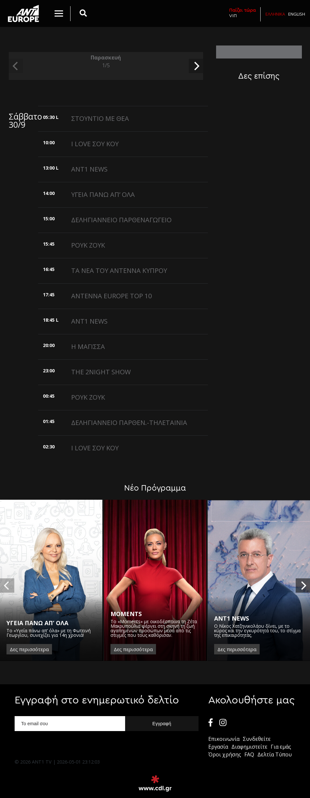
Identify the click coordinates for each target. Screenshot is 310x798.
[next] (196, 66)
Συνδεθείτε (257, 738)
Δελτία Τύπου (274, 754)
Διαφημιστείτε (249, 746)
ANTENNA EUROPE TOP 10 (111, 295)
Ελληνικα (275, 14)
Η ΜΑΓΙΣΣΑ (88, 346)
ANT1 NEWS (89, 169)
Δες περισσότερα (29, 649)
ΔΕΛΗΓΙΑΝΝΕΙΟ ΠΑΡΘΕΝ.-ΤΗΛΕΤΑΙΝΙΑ (129, 422)
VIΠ (242, 12)
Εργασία (218, 746)
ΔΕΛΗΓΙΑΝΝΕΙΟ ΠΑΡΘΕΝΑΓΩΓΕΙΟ (121, 219)
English (296, 14)
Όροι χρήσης (224, 754)
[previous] (16, 66)
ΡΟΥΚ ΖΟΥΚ (88, 245)
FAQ (249, 754)
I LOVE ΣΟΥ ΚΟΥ (95, 143)
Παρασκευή (105, 61)
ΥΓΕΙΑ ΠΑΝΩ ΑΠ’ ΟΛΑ (103, 194)
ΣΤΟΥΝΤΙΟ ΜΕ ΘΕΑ (100, 118)
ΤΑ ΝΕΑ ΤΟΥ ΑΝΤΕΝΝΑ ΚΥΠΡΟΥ (119, 270)
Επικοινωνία (223, 738)
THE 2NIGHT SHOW (101, 371)
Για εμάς (281, 746)
